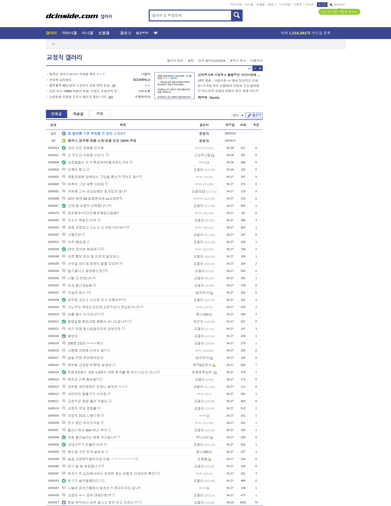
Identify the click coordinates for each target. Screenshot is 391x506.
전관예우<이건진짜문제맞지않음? (90, 213)
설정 (191, 61)
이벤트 (298, 4)
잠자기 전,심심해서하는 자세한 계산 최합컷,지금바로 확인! (109, 474)
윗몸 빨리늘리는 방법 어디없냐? (89, 437)
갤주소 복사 (238, 61)
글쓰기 (256, 115)
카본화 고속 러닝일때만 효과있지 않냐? (94, 191)
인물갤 (260, 4)
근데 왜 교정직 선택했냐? (84, 206)
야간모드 (337, 4)
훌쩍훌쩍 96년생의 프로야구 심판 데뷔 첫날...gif (82, 85)
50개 (238, 115)
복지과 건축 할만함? (80, 379)
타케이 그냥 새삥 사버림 (83, 184)
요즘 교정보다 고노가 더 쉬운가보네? (93, 227)
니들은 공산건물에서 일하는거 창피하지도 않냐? (101, 488)
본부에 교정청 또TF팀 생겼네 (86, 365)
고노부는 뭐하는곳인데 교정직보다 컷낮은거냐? (100, 307)
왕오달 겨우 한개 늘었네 (83, 452)
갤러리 (51, 33)
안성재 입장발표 (60, 80)
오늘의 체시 (73, 293)
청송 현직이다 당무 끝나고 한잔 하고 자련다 (98, 502)
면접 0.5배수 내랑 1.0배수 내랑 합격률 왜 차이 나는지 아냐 (109, 372)
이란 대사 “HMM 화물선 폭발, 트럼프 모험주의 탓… (84, 91)
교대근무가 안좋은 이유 (82, 445)
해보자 (70, 336)
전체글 (56, 114)
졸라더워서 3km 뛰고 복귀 (84, 430)
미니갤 (249, 4)
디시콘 (309, 4)
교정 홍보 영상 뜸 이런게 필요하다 (90, 256)
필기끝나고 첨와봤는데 (82, 271)
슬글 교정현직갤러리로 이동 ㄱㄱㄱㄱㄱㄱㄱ (98, 459)
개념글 (78, 114)
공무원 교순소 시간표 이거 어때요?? (92, 300)
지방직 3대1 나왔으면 (81, 416)
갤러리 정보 (175, 61)
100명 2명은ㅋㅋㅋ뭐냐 (82, 343)
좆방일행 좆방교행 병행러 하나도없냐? (94, 322)
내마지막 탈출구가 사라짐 (84, 394)
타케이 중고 (73, 170)
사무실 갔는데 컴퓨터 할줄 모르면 (90, 264)
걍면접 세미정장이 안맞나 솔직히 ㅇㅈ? (94, 387)
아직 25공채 (74, 242)
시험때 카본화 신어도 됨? (84, 350)
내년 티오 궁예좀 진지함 (83, 148)
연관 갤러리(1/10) (212, 61)
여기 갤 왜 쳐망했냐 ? (81, 466)
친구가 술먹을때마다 (80, 481)
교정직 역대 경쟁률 (79, 408)
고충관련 (71, 235)
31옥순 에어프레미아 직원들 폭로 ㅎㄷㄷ (77, 74)
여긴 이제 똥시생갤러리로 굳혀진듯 (91, 329)
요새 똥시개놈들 (77, 285)
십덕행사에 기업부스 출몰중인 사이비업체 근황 (230, 75)
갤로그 (272, 4)
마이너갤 (236, 4)
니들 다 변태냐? (76, 278)
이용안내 (256, 61)
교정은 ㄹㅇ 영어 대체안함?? (86, 495)
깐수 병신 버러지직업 (81, 423)
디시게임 (285, 4)
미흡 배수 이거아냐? (80, 314)
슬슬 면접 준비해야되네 (82, 358)
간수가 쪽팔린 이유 (79, 220)
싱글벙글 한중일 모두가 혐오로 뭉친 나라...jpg (81, 97)
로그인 (322, 4)
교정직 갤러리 (64, 58)
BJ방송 (142, 33)
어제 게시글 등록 (306, 33)
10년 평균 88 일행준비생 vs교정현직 (92, 199)
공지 (99, 114)
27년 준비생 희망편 (79, 249)
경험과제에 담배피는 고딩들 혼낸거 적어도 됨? (100, 177)
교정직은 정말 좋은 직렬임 (84, 401)
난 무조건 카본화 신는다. (83, 155)
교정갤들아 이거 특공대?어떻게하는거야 (95, 162)
